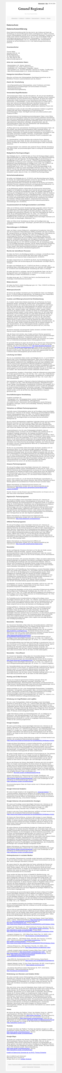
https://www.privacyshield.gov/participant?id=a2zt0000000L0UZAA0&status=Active (21, 955)
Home (9, 1064)
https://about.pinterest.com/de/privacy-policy (37, 947)
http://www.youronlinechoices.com (16, 922)
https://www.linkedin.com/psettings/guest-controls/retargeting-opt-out (26, 953)
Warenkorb (41, 3)
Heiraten (43, 18)
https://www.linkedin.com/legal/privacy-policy (32, 952)
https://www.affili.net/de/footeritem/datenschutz (29, 544)
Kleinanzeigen (36, 1064)
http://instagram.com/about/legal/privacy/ (37, 935)
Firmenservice (45, 1064)
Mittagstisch (14, 18)
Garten (51, 1064)
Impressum (37, 1067)
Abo (46, 3)
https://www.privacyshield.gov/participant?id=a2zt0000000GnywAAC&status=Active (30, 924)
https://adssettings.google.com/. (16, 1022)
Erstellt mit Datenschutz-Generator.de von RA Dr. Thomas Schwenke (26, 1052)
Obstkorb (21, 18)
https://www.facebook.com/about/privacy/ (42, 919)
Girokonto (29, 1064)
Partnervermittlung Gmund (19, 1064)
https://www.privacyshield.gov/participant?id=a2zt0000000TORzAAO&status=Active (30, 943)
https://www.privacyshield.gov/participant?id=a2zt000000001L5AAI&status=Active (30, 740)
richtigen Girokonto (26, 1059)
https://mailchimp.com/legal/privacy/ (17, 631)
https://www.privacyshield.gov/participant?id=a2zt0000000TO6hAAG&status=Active (19, 635)
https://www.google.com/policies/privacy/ (18, 1032)
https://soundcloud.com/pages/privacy (17, 970)
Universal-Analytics (43, 792)
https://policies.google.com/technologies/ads (19, 778)
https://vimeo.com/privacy (33, 1015)
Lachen (24, 1067)
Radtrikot (28, 18)
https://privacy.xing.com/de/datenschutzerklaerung (39, 960)
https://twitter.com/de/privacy (32, 940)
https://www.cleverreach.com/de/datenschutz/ (20, 660)
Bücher (49, 18)
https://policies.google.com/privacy (39, 928)
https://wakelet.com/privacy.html (35, 965)
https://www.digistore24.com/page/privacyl (28, 518)
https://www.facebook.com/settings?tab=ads (24, 921)
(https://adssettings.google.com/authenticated (20, 781)
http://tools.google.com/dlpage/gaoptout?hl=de (27, 772)
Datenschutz (30, 1067)
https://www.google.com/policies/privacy (31, 1018)
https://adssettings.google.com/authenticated (19, 930)
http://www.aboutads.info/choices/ (41, 345)
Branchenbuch (35, 18)
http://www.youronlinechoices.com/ (24, 347)
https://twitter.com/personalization (16, 941)
